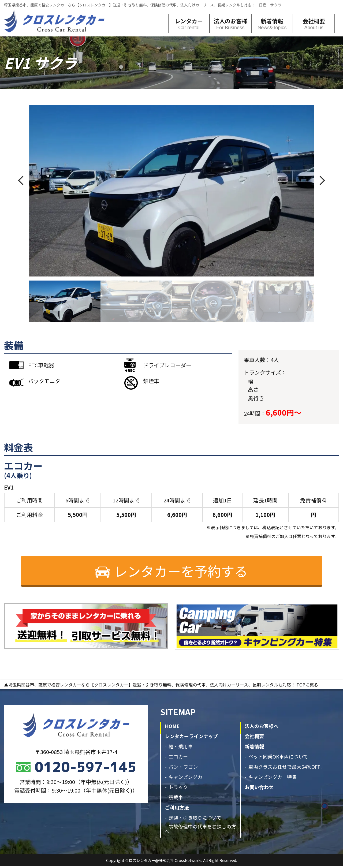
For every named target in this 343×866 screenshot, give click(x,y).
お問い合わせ (259, 787)
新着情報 (272, 21)
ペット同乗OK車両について (278, 756)
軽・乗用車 (181, 746)
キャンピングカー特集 (272, 776)
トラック (178, 787)
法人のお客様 (230, 21)
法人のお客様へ (261, 725)
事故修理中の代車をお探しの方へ (200, 829)
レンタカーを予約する (181, 570)
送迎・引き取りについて (195, 817)
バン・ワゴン (183, 766)
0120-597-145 (85, 766)
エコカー (178, 756)
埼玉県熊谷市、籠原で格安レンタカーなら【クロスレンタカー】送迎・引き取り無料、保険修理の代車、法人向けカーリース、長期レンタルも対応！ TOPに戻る (163, 684)
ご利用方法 (177, 807)
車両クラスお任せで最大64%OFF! (285, 766)
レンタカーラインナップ (191, 736)
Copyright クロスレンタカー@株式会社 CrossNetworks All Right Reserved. (171, 860)
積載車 (176, 797)
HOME (172, 725)
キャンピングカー (188, 776)
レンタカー (189, 21)
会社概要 (314, 21)
